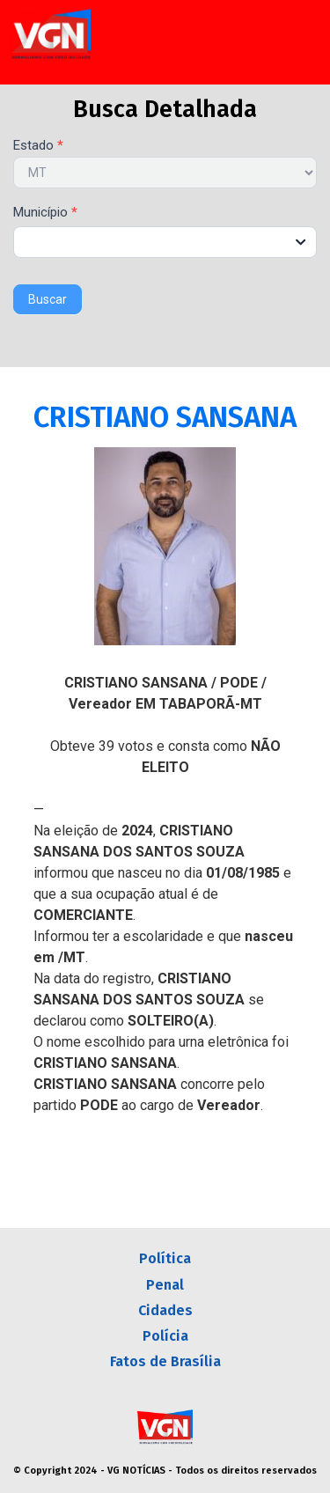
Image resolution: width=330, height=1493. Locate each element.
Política (165, 1258)
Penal (165, 1284)
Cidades (165, 1310)
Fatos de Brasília (165, 1361)
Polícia (165, 1336)
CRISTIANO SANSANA (165, 417)
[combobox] (165, 242)
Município (45, 213)
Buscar (47, 299)
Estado (38, 146)
